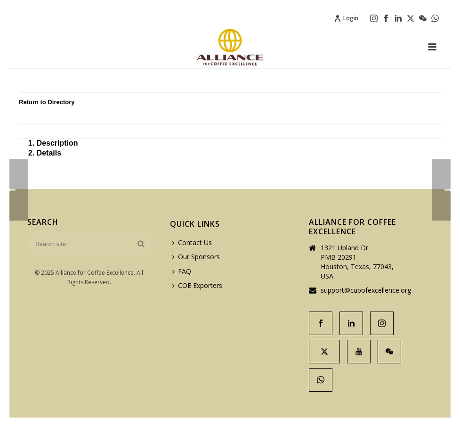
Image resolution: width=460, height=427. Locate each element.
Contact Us (192, 242)
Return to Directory (46, 102)
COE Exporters (197, 285)
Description (57, 143)
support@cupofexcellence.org (366, 290)
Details (49, 153)
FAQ (181, 271)
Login (346, 18)
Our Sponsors (196, 256)
